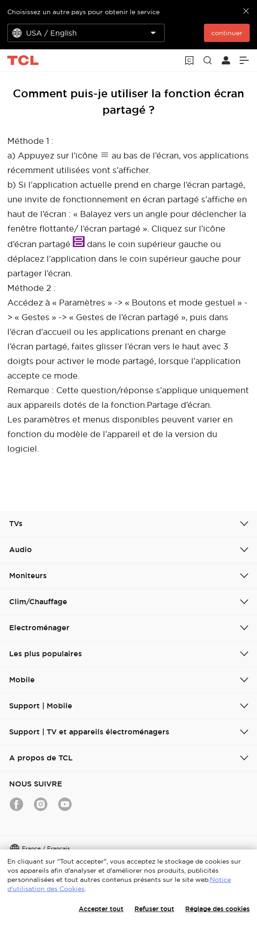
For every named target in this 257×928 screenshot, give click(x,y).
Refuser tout (154, 909)
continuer (226, 33)
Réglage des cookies (217, 909)
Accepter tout (101, 909)
